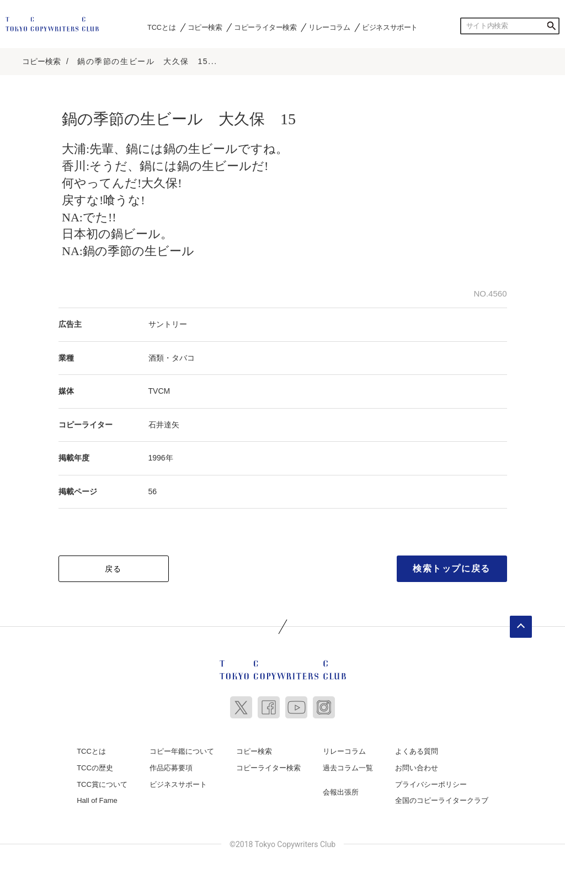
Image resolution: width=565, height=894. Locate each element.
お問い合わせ (416, 768)
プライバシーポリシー (431, 784)
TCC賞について (102, 784)
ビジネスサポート (390, 27)
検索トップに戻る (452, 568)
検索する (551, 26)
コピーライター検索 (265, 27)
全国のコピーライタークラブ (441, 800)
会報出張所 (341, 792)
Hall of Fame (97, 800)
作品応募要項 (171, 768)
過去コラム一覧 (348, 768)
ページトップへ (521, 627)
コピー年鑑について (182, 751)
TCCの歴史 (95, 768)
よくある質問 (416, 751)
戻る (113, 568)
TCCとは (161, 27)
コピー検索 (205, 27)
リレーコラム (329, 27)
